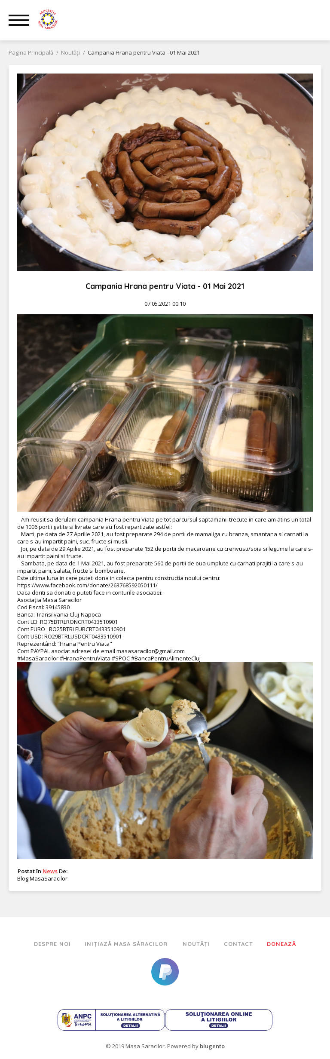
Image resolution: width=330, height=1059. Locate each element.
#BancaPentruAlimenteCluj (166, 658)
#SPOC (121, 658)
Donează (281, 943)
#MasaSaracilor (37, 658)
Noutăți (196, 943)
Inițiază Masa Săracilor (127, 943)
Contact (238, 943)
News (50, 871)
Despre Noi (52, 943)
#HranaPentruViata (85, 658)
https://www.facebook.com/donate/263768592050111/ (87, 585)
